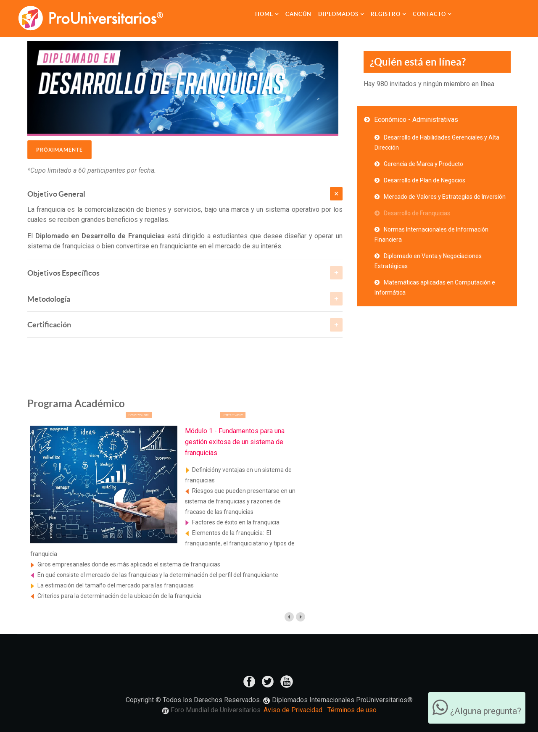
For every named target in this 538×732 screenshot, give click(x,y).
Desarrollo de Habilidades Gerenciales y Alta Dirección (436, 142)
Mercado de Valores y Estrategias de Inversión (445, 196)
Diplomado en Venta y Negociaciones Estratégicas (428, 261)
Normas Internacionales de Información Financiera (431, 234)
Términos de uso (352, 710)
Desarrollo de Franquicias (417, 213)
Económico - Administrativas (416, 120)
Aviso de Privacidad (293, 710)
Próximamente (59, 146)
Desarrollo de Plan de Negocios (424, 180)
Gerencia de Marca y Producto (423, 164)
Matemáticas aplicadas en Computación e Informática (434, 287)
